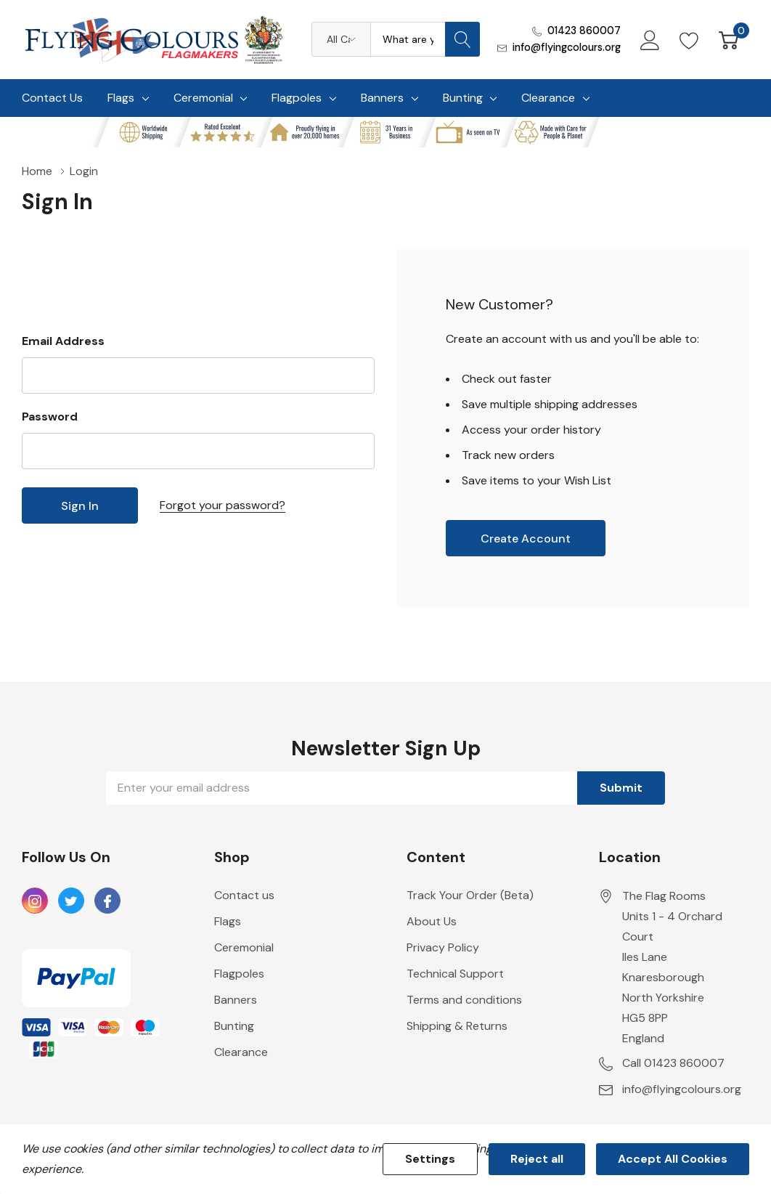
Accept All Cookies (672, 1158)
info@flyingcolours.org (567, 47)
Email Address (63, 341)
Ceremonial (203, 97)
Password (50, 416)
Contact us (244, 895)
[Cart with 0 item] (728, 39)
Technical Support (455, 973)
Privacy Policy (443, 947)
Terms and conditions (464, 999)
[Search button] (462, 39)
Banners (382, 97)
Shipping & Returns (457, 1025)
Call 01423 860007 (673, 1063)
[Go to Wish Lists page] (689, 39)
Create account (526, 538)
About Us (432, 921)
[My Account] (650, 39)
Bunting (463, 97)
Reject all (536, 1158)
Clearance (548, 97)
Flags (120, 97)
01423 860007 (584, 30)
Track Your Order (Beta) (470, 895)
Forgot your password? (222, 505)
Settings (430, 1158)
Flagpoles (297, 97)
